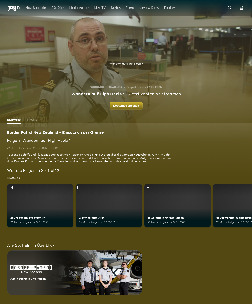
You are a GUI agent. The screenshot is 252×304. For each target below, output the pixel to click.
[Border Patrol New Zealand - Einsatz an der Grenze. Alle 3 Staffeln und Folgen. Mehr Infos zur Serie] (74, 272)
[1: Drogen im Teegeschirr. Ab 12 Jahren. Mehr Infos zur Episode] (40, 205)
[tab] (13, 120)
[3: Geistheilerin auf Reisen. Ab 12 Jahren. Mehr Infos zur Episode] (177, 205)
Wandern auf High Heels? (126, 63)
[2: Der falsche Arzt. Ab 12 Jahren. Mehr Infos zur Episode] (109, 205)
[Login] (242, 8)
